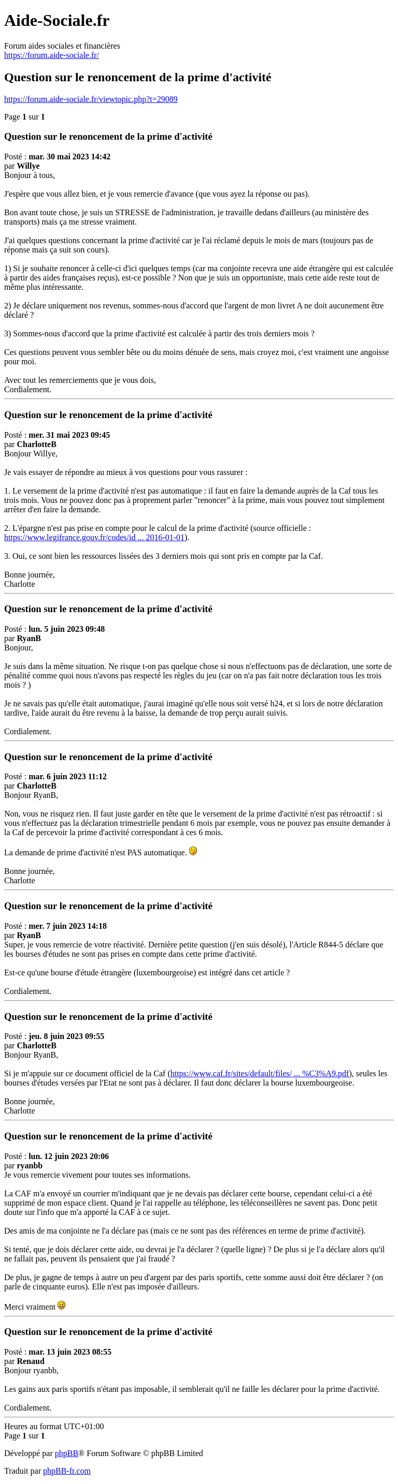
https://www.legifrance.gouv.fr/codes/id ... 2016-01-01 (94, 537)
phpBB (66, 1453)
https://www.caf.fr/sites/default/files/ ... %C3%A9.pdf (259, 1073)
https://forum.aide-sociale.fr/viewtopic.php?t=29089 (91, 99)
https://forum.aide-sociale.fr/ (51, 55)
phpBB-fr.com (67, 1470)
